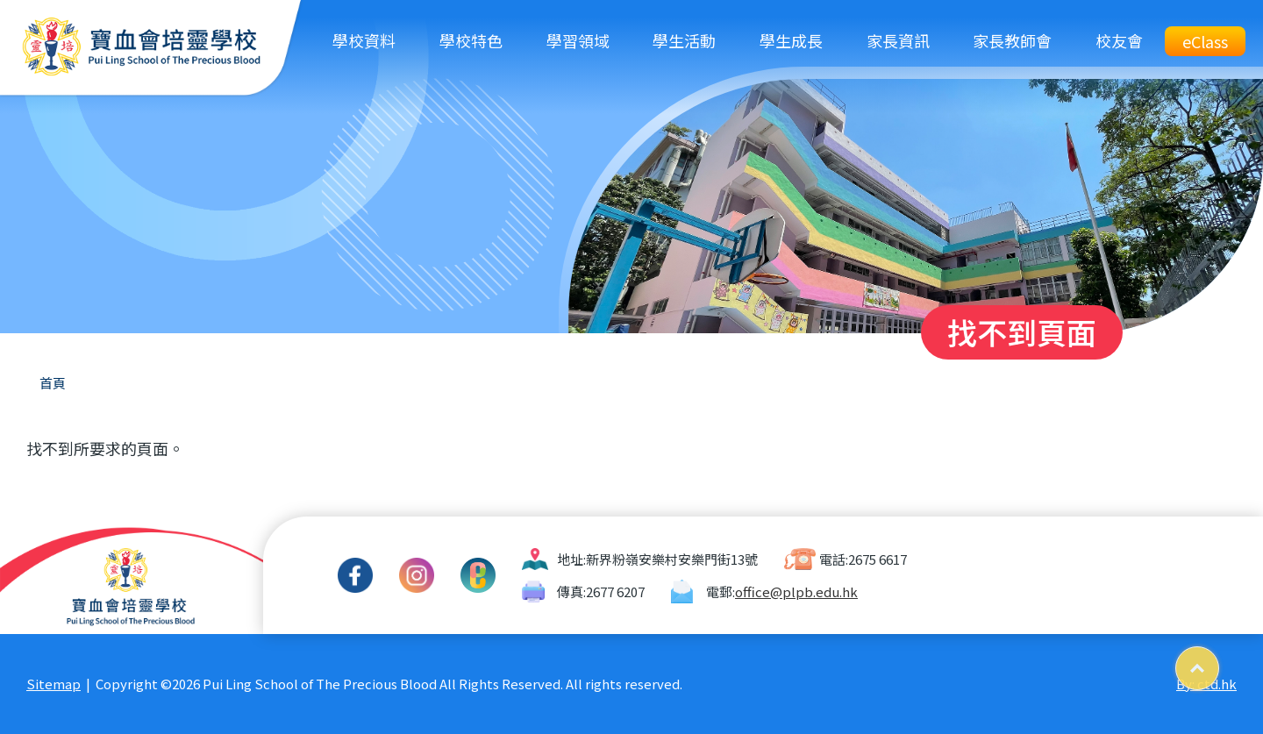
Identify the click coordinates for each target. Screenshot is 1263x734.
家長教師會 (1012, 40)
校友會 (1119, 40)
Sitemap (53, 683)
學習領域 (578, 40)
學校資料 (364, 40)
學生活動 (684, 40)
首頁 (52, 383)
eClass (1205, 41)
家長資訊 (898, 40)
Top (1218, 661)
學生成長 (791, 40)
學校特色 (471, 40)
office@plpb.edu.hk (796, 591)
